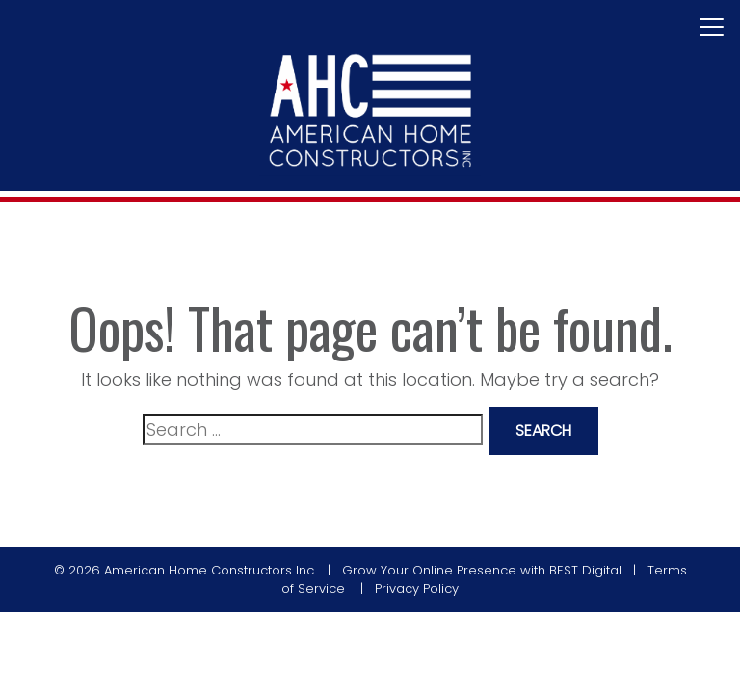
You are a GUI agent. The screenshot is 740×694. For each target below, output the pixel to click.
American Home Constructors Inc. (210, 570)
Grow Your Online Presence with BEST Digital (481, 570)
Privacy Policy (417, 588)
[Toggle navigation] (711, 27)
